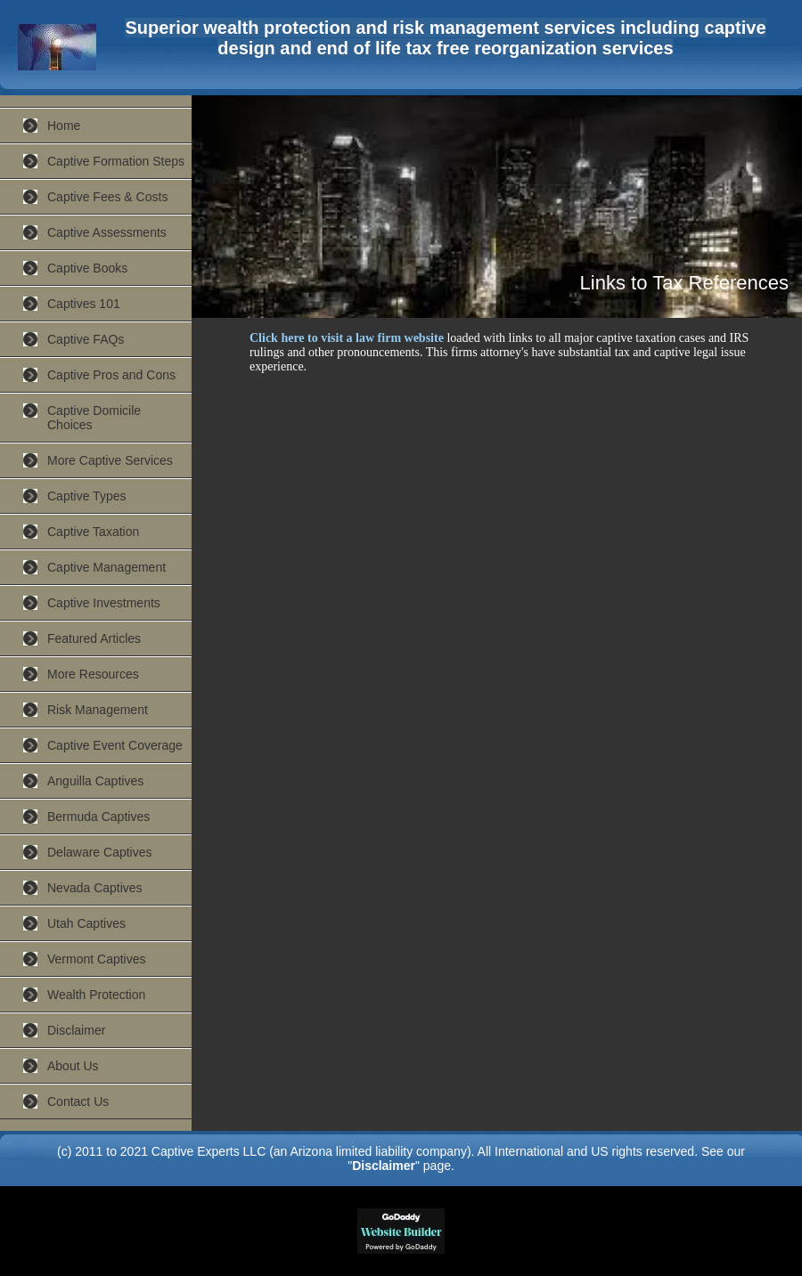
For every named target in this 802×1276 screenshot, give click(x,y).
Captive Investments (103, 603)
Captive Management (106, 567)
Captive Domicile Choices (94, 417)
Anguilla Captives (95, 781)
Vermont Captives (96, 959)
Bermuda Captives (98, 816)
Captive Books (87, 268)
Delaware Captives (99, 852)
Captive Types (86, 496)
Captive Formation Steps (115, 161)
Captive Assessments (107, 232)
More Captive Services (110, 460)
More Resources (93, 674)
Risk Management (97, 710)
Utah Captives (86, 923)
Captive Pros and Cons (111, 375)
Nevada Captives (95, 888)
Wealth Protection (96, 994)
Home (63, 125)
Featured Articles (94, 638)
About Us (73, 1066)
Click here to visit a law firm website (347, 338)
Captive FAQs (85, 339)
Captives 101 (83, 304)
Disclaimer (76, 1030)
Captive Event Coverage (115, 745)
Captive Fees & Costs (107, 197)
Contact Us (78, 1101)
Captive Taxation (93, 531)
